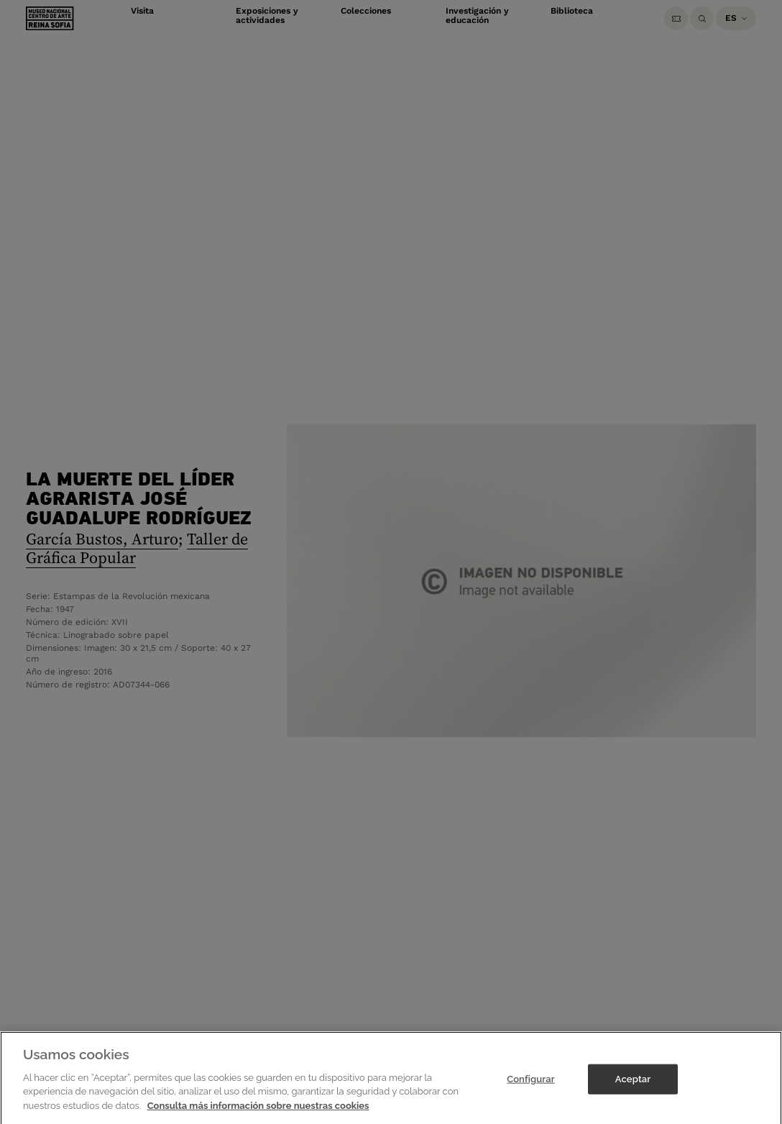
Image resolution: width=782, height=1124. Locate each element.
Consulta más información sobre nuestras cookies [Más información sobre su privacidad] (258, 1112)
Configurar (531, 1085)
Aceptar (632, 1085)
